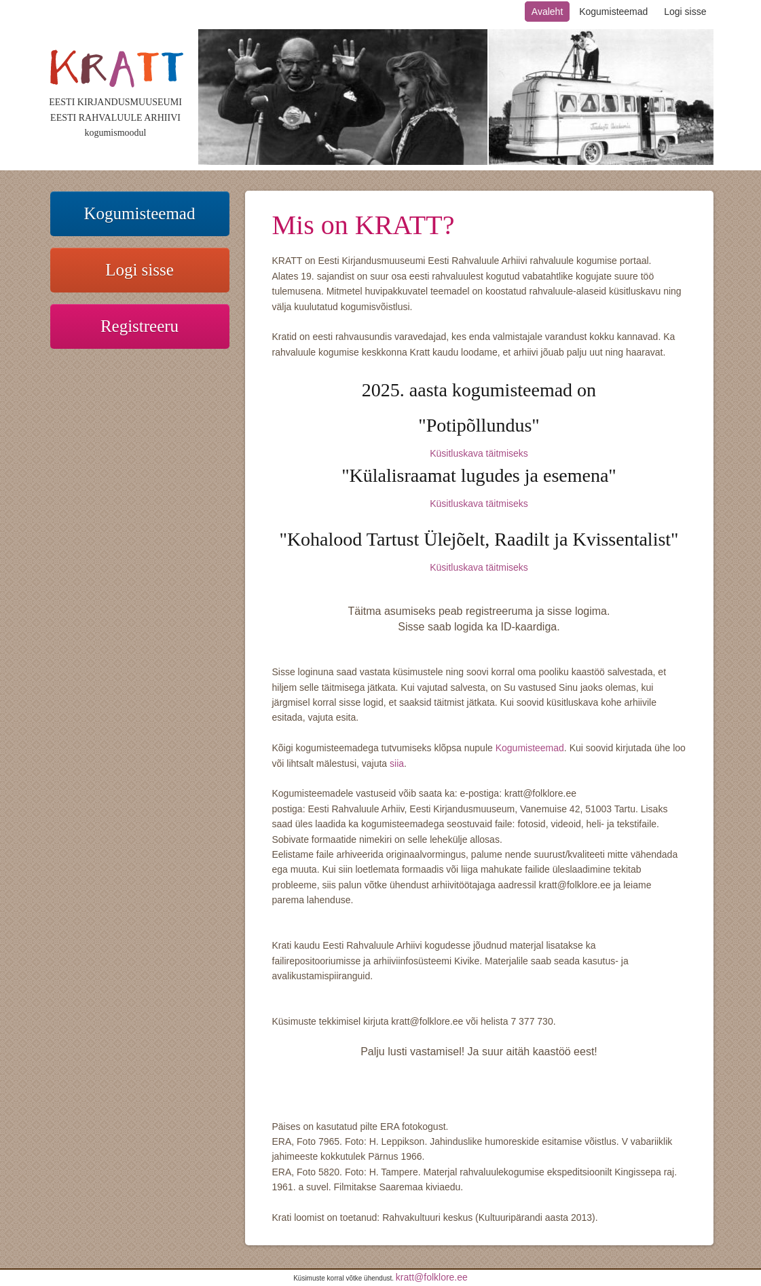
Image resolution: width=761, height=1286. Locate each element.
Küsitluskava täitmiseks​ (479, 503)
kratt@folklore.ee (432, 1277)
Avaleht (547, 11)
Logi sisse (685, 11)
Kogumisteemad (613, 11)
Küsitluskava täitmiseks (479, 453)
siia (397, 763)
